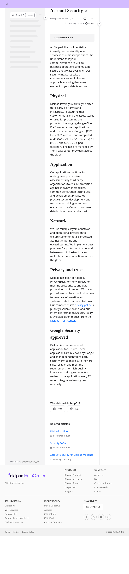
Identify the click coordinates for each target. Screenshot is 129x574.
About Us (98, 475)
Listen (89, 23)
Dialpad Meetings (73, 479)
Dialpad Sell (70, 487)
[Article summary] (72, 38)
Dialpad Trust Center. (63, 320)
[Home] (7, 4)
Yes (57, 408)
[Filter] (40, 15)
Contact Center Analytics (17, 518)
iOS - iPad (49, 518)
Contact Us (93, 506)
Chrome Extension (53, 522)
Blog (96, 479)
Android (48, 509)
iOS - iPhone (50, 513)
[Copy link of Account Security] (86, 11)
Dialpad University (14, 522)
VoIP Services (11, 509)
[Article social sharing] (84, 18)
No (74, 408)
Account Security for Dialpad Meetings (71, 454)
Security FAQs (58, 443)
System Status (28, 532)
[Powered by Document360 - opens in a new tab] (24, 462)
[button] (23, 15)
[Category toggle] (45, 18)
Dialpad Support (72, 483)
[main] (72, 236)
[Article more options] (91, 18)
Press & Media (101, 487)
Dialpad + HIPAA (59, 431)
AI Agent (68, 491)
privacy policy (83, 305)
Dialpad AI (10, 505)
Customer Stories (102, 483)
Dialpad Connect (72, 475)
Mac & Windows (52, 505)
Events (97, 491)
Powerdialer (11, 513)
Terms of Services (12, 532)
